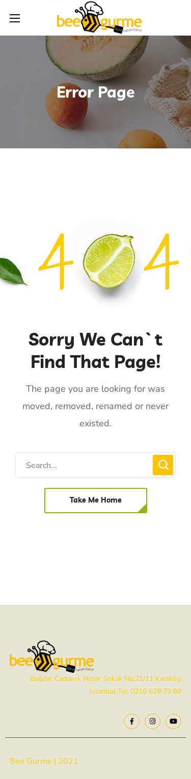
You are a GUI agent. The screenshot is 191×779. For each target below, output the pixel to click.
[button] (95, 500)
